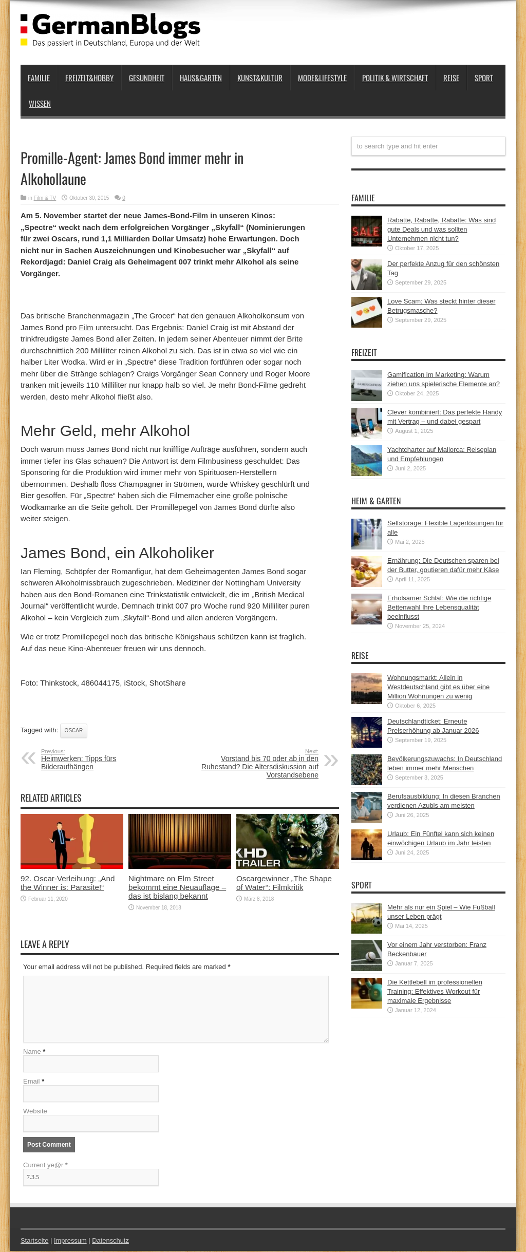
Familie (39, 77)
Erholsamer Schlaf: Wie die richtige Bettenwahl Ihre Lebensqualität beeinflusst (439, 607)
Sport (484, 77)
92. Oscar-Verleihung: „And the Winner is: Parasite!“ (68, 882)
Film (200, 215)
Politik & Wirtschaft (395, 77)
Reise (451, 77)
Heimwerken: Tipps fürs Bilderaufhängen (104, 759)
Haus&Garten (201, 77)
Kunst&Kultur (260, 77)
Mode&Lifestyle (322, 77)
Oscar (74, 730)
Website (35, 1112)
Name (32, 1052)
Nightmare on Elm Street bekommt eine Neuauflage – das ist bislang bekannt (177, 887)
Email (31, 1082)
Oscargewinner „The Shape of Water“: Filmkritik (284, 882)
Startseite (35, 1241)
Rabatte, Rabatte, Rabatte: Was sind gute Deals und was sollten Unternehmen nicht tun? (441, 229)
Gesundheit (146, 77)
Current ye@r (45, 1166)
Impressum (70, 1241)
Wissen (40, 103)
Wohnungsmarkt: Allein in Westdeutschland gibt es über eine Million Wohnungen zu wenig (438, 687)
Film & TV (45, 198)
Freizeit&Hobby (89, 77)
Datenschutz (110, 1241)
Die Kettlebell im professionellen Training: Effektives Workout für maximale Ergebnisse (434, 991)
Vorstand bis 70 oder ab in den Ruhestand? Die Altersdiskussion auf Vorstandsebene (255, 763)
